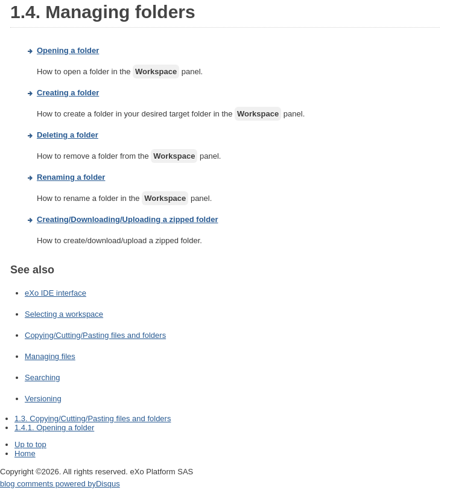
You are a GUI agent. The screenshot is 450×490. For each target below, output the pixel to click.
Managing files (50, 356)
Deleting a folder (67, 134)
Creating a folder (68, 92)
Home (25, 453)
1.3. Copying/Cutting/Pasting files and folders (92, 418)
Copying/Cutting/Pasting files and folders (95, 335)
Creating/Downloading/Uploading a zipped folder (127, 219)
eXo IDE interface (55, 293)
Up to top (30, 444)
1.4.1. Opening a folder (54, 427)
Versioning (43, 398)
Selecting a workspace (64, 314)
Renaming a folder (71, 177)
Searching (42, 377)
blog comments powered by (60, 483)
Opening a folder (68, 50)
